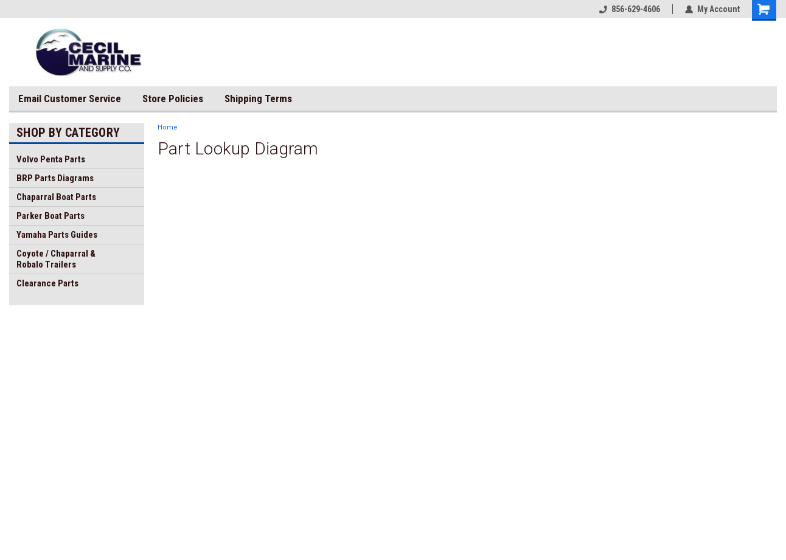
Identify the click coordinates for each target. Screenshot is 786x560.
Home (168, 127)
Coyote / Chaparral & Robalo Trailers (56, 259)
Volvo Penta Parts (50, 159)
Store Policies (172, 98)
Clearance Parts (47, 283)
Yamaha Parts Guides (56, 234)
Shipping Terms (258, 98)
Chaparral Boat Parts (56, 197)
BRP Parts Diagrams (55, 178)
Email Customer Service (69, 98)
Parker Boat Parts (50, 215)
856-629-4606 (629, 9)
